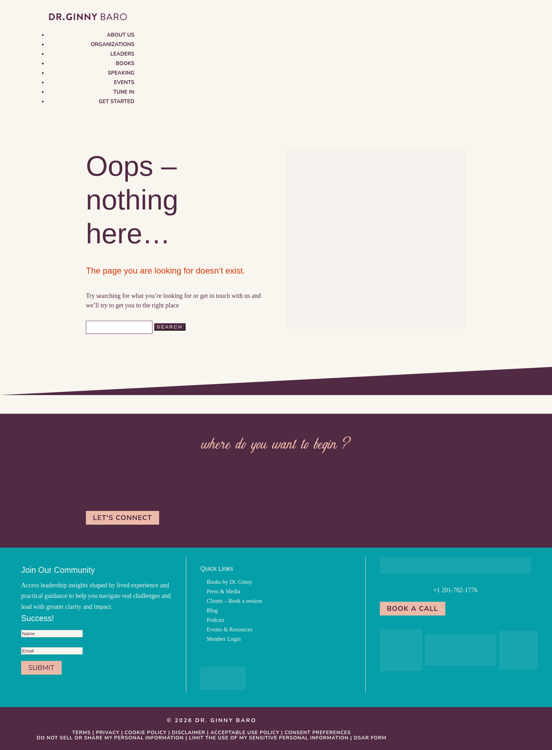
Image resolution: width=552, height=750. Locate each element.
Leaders (122, 53)
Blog (212, 610)
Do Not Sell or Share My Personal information (110, 738)
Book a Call (412, 608)
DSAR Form (370, 738)
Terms (81, 732)
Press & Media (223, 591)
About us (120, 34)
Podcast (215, 620)
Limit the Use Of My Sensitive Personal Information (269, 738)
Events (124, 82)
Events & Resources (229, 629)
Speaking (121, 72)
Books (125, 63)
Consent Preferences (317, 732)
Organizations (112, 44)
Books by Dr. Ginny (229, 582)
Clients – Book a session (234, 601)
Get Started (116, 101)
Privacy (107, 732)
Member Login (223, 639)
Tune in (123, 91)
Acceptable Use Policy (245, 732)
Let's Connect (122, 518)
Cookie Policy (146, 732)
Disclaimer (188, 732)
